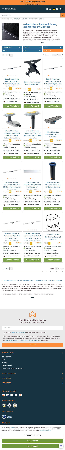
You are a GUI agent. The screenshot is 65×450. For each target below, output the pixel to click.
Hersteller (17, 19)
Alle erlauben (32, 446)
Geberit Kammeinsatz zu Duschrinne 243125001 (32, 86)
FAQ (3, 360)
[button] (3, 9)
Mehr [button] (42, 43)
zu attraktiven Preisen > (32, 4)
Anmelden (32, 345)
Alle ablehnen (32, 441)
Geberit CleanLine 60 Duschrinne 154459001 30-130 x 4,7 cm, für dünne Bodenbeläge (12, 240)
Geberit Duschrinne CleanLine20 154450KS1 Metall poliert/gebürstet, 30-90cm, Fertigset (11, 86)
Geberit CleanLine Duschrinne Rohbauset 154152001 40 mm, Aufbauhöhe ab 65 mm (12, 138)
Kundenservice (6, 357)
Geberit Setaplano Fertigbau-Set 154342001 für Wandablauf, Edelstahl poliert (32, 189)
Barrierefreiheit (7, 365)
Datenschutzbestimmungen (17, 332)
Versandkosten (16, 95)
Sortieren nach (47, 58)
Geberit (25, 19)
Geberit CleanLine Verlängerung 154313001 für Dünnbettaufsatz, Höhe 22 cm (53, 189)
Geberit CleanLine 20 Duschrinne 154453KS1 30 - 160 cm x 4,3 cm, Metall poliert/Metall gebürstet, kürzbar (32, 242)
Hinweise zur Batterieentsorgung (12, 368)
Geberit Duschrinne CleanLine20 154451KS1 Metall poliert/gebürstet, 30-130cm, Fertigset (52, 86)
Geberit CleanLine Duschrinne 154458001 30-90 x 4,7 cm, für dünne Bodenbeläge (12, 189)
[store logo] (10, 9)
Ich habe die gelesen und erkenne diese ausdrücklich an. (25, 332)
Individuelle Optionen (32, 435)
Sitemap (4, 362)
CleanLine (41, 19)
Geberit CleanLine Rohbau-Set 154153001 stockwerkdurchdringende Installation (33, 138)
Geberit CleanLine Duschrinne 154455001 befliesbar (53, 137)
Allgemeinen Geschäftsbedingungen (29, 340)
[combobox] (30, 15)
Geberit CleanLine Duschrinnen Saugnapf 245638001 (53, 240)
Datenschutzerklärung (45, 431)
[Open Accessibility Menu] (61, 446)
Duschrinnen (33, 19)
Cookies (12, 427)
